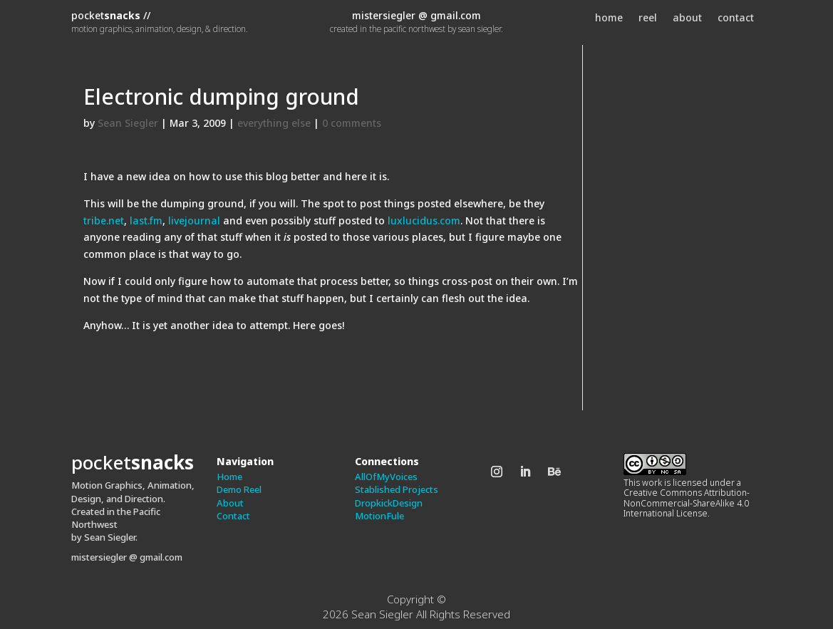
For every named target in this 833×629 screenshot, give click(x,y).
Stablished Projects (396, 489)
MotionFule (379, 515)
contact (736, 18)
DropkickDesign (389, 503)
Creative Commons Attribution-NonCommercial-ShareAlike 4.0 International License (687, 503)
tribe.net (103, 220)
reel (647, 18)
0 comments (351, 123)
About (230, 503)
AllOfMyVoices (386, 476)
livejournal (194, 220)
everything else (274, 123)
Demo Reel (239, 489)
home (609, 18)
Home (229, 476)
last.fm (146, 220)
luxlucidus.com (424, 220)
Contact (233, 515)
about (687, 18)
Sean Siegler (128, 123)
